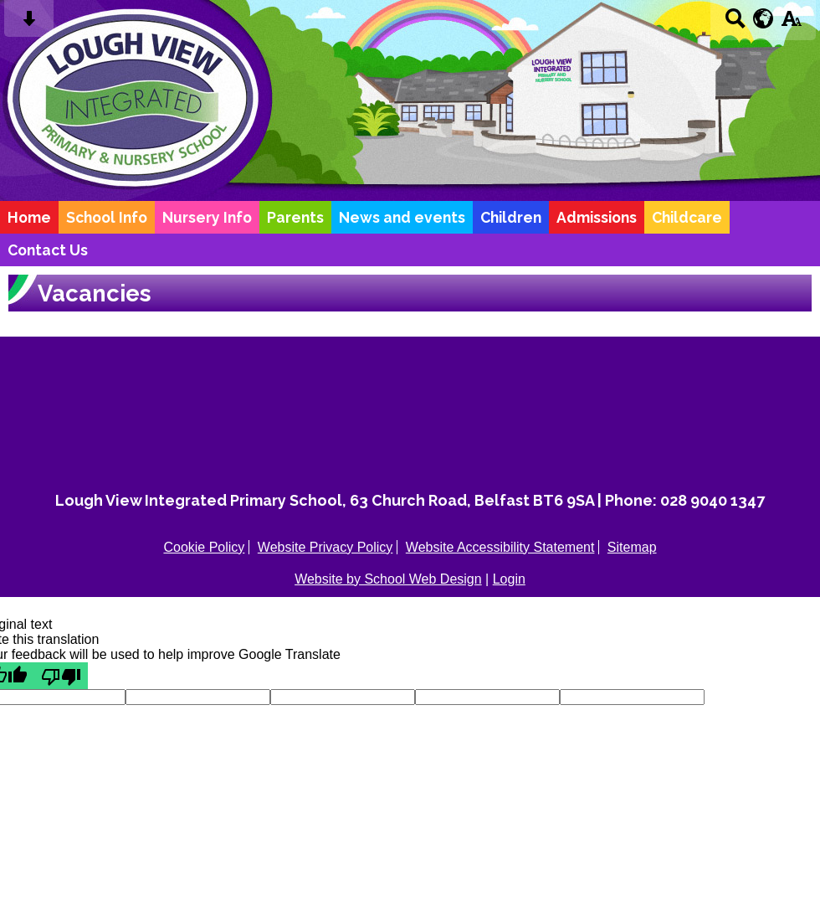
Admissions (596, 217)
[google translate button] (763, 18)
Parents (295, 217)
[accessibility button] (791, 24)
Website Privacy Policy (325, 547)
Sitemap (632, 547)
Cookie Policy (203, 547)
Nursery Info (207, 217)
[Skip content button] (29, 24)
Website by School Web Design (388, 579)
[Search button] (735, 24)
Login (509, 579)
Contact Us (48, 250)
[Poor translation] (61, 675)
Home (29, 217)
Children (510, 217)
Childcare (687, 217)
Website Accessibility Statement (500, 547)
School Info (106, 217)
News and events (402, 217)
